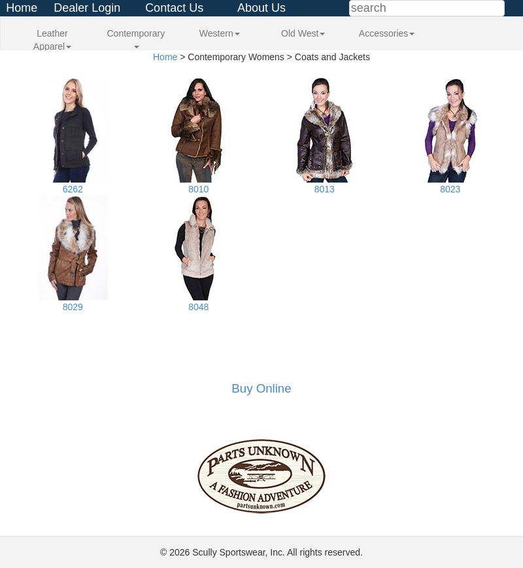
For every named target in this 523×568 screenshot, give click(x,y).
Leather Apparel (52, 40)
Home (21, 7)
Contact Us (174, 7)
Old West (303, 33)
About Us (261, 7)
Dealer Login (87, 7)
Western (219, 33)
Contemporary (136, 38)
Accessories (386, 33)
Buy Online (261, 388)
